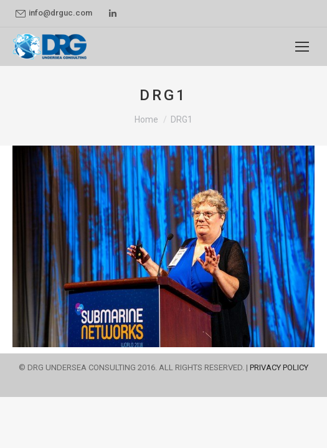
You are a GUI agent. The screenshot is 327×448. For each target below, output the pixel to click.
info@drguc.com (54, 13)
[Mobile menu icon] (302, 46)
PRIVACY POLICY (279, 367)
